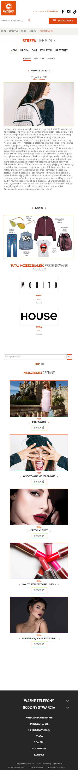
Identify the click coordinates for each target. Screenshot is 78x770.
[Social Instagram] (69, 12)
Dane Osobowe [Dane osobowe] (37, 767)
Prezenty (61, 50)
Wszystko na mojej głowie (39, 476)
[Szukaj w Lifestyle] (69, 357)
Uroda (24, 50)
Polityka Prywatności (16, 767)
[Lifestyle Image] (39, 398)
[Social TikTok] (75, 12)
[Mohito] (39, 285)
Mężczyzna (38, 58)
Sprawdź (39, 428)
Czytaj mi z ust (38, 530)
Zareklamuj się (39, 724)
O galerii (39, 742)
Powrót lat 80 (46, 31)
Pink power (39, 422)
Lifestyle (13, 31)
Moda (23, 31)
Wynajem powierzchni (39, 718)
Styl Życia (46, 50)
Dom (34, 50)
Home (3, 31)
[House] (39, 316)
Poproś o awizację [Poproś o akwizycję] (39, 730)
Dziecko (51, 58)
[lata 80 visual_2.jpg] (39, 104)
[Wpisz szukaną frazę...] (30, 21)
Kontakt (39, 755)
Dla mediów (39, 748)
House (39, 327)
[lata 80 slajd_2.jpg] (39, 237)
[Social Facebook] (62, 12)
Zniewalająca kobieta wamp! (39, 638)
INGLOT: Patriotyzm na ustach (39, 584)
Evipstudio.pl (56, 764)
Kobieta (32, 31)
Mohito (39, 296)
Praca (39, 736)
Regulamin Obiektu (56, 767)
